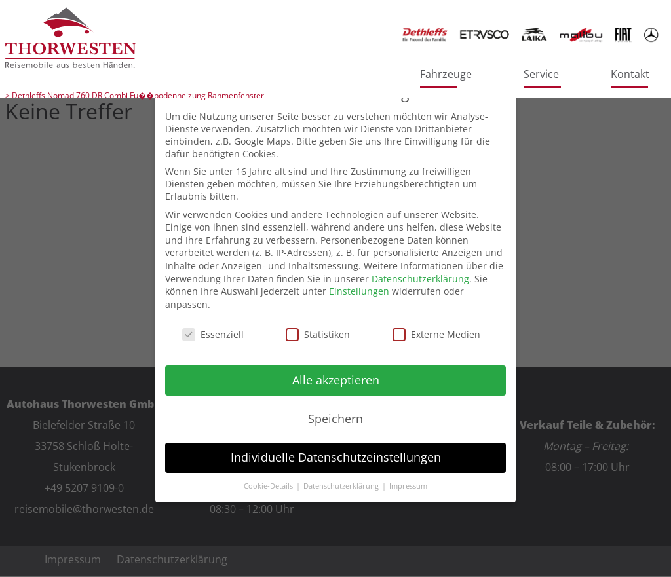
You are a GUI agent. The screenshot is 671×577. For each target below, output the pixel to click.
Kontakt (630, 74)
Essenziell (213, 334)
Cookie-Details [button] (269, 486)
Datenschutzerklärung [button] (342, 486)
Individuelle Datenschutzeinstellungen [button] (336, 457)
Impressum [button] (408, 486)
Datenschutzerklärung (420, 278)
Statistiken (318, 334)
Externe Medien (436, 334)
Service (541, 74)
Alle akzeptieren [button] (335, 380)
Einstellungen (359, 291)
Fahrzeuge (446, 74)
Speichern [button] (335, 418)
